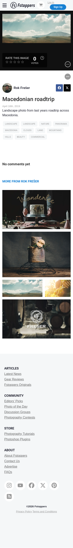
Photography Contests (19, 417)
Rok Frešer (22, 88)
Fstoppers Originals (17, 384)
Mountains (55, 130)
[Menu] (4, 5)
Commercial (38, 137)
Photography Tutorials (19, 433)
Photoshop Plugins (17, 439)
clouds (27, 130)
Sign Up (58, 7)
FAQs (8, 472)
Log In (50, 2)
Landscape (11, 124)
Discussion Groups (17, 412)
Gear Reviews (14, 379)
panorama (61, 124)
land (40, 130)
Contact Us (12, 461)
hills (8, 137)
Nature (45, 124)
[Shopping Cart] (41, 5)
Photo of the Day (15, 406)
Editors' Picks (13, 401)
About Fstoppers (15, 455)
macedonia (11, 130)
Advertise (10, 466)
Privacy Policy (24, 511)
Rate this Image (17, 58)
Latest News (12, 374)
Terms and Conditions (45, 511)
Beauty (21, 137)
